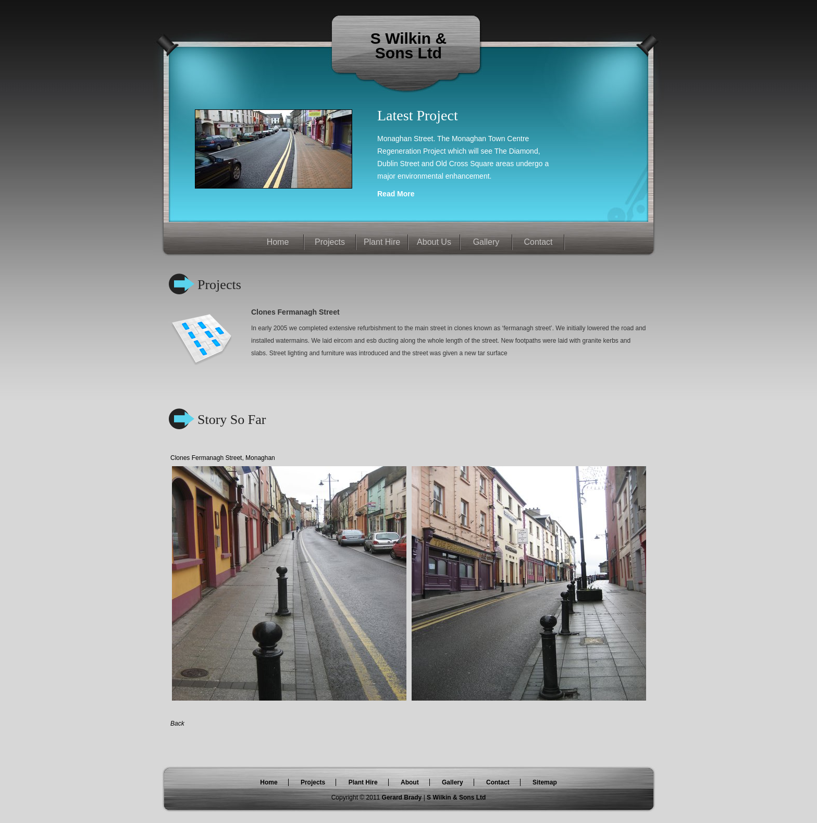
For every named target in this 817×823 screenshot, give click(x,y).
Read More (396, 194)
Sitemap (545, 782)
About (410, 782)
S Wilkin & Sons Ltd (456, 797)
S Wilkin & (408, 38)
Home (278, 242)
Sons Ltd (408, 52)
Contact (538, 242)
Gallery (486, 242)
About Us (434, 242)
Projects (330, 242)
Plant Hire (382, 242)
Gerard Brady (403, 797)
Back (177, 723)
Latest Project (417, 115)
